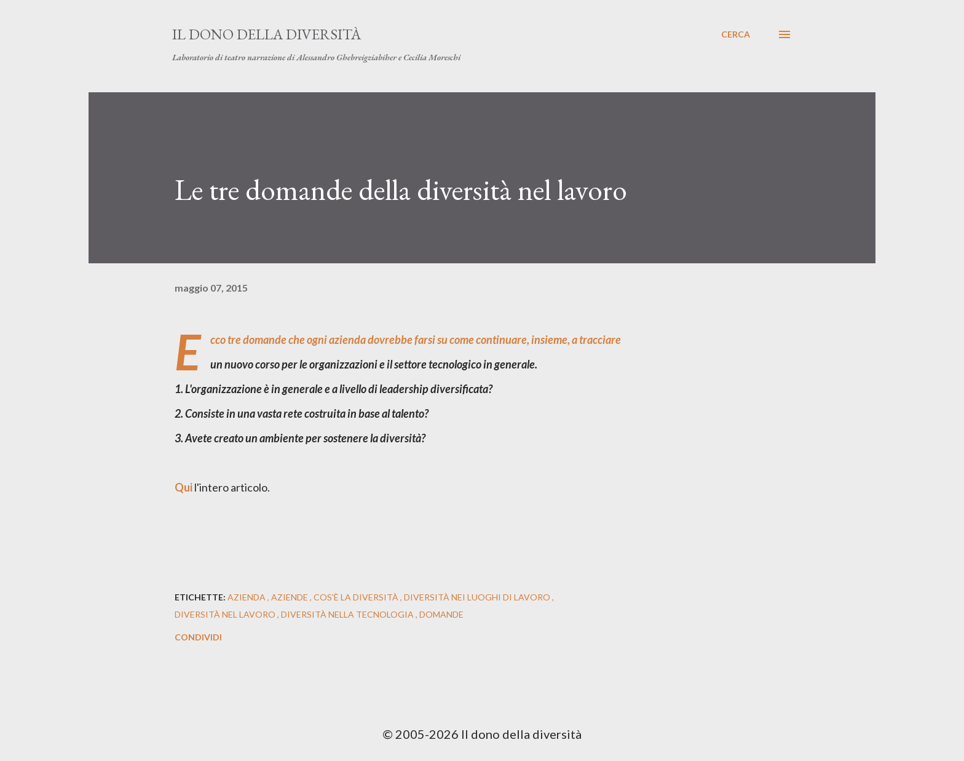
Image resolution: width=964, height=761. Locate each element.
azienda (247, 597)
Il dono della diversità (266, 34)
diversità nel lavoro (226, 614)
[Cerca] (735, 34)
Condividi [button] (198, 637)
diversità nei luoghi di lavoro (478, 597)
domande (441, 614)
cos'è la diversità (357, 597)
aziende (290, 597)
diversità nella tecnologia (348, 614)
